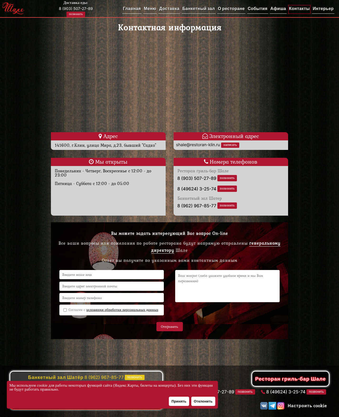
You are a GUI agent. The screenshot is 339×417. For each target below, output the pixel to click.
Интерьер (323, 8)
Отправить (169, 326)
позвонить (76, 14)
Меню (150, 8)
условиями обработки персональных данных (122, 309)
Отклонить (203, 401)
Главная (132, 8)
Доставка (169, 8)
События (258, 8)
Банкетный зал (198, 8)
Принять (178, 401)
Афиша (278, 8)
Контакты (299, 8)
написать (230, 145)
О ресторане (231, 8)
